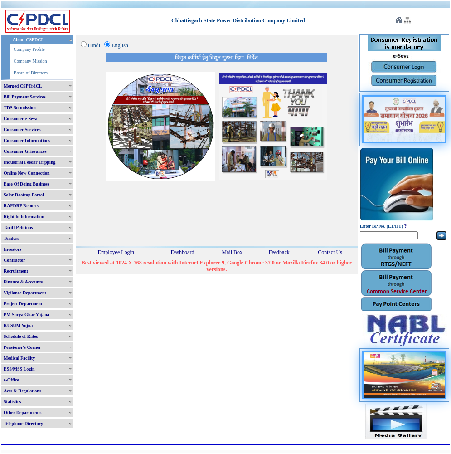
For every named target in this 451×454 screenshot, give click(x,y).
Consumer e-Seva (21, 118)
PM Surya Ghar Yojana (26, 314)
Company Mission (30, 61)
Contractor (14, 260)
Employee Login (116, 252)
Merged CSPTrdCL (23, 85)
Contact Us (330, 252)
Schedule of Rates (21, 336)
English (120, 45)
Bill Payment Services (25, 96)
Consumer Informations (27, 140)
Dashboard (182, 252)
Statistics (12, 401)
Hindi (94, 45)
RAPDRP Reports (21, 205)
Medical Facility (19, 358)
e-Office (11, 379)
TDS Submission (20, 107)
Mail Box (232, 252)
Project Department (23, 303)
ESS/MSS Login (19, 368)
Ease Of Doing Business (26, 183)
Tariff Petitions (18, 227)
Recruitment (16, 270)
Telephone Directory (23, 423)
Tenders (11, 238)
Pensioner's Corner (22, 347)
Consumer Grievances (25, 151)
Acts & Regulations (22, 390)
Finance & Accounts (23, 281)
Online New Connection (27, 173)
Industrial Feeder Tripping (29, 162)
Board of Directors (31, 72)
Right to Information (24, 216)
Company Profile (29, 49)
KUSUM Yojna (18, 325)
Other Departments (22, 412)
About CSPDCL (28, 39)
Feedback (279, 252)
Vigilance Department (25, 292)
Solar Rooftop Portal (24, 194)
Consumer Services (22, 129)
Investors (12, 249)
